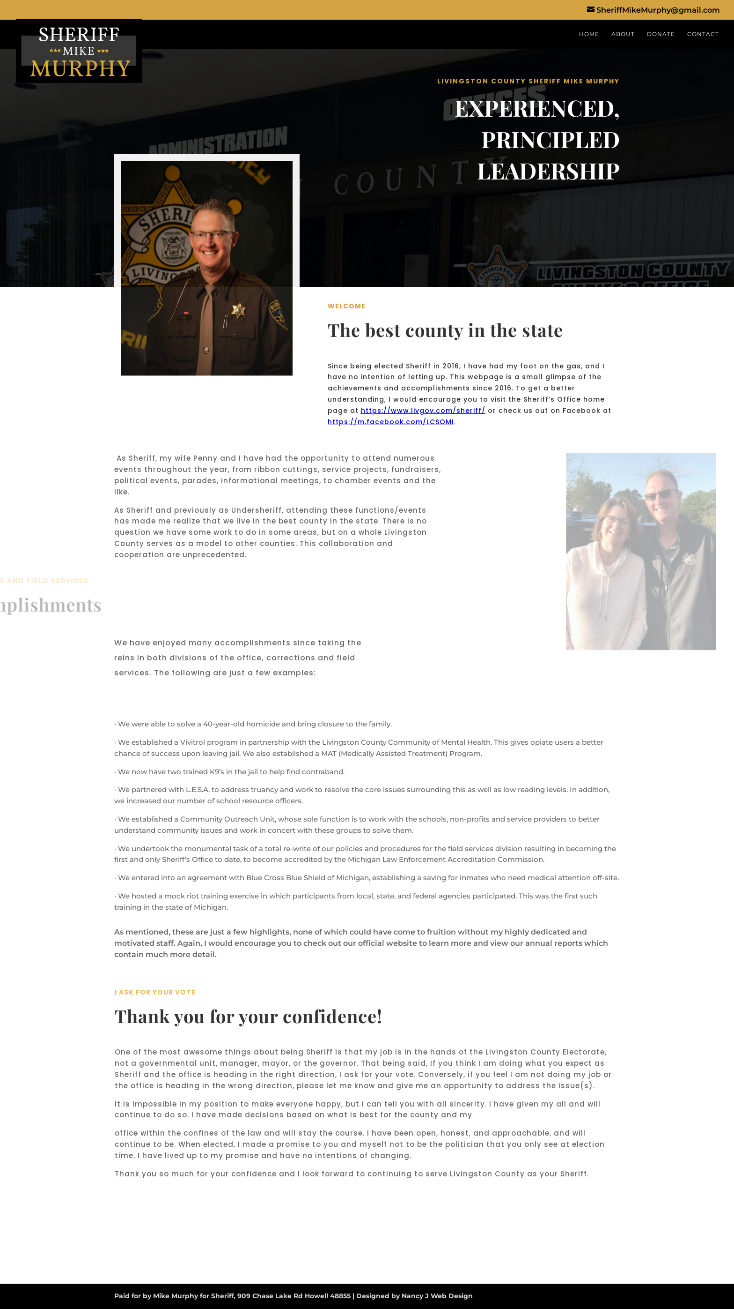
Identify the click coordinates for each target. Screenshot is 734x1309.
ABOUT (623, 34)
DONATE (661, 34)
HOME (589, 34)
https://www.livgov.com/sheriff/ (423, 410)
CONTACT (703, 34)
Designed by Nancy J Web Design (414, 1296)
